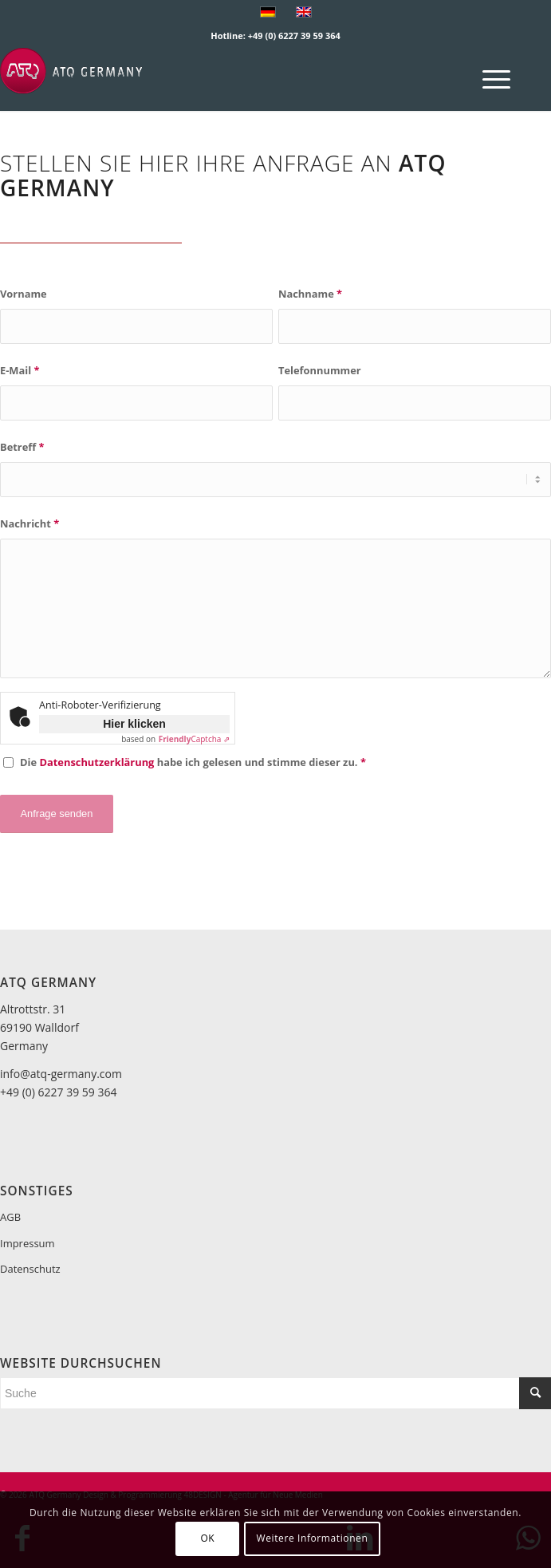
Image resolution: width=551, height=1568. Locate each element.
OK (207, 1538)
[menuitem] (488, 79)
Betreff (22, 447)
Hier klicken (134, 723)
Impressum (27, 1243)
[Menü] (488, 79)
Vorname (23, 293)
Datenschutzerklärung (96, 762)
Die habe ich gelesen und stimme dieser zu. (193, 762)
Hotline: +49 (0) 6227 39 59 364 (275, 35)
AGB (10, 1217)
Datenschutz (30, 1269)
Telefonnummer (319, 370)
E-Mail (20, 370)
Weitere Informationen (312, 1538)
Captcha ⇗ (194, 739)
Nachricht (29, 523)
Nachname (310, 293)
